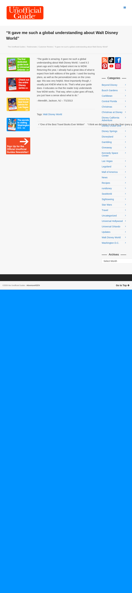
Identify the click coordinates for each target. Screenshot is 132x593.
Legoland (106, 166)
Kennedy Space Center (110, 154)
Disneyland (107, 136)
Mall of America (110, 172)
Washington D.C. (110, 243)
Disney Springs (109, 131)
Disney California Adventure (110, 119)
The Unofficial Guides (16, 47)
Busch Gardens (110, 90)
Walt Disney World (52, 114)
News (105, 177)
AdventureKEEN (33, 285)
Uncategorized (109, 215)
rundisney (107, 188)
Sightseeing (108, 199)
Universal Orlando (111, 226)
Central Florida (109, 101)
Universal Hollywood (112, 221)
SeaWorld (107, 193)
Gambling (107, 142)
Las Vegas (107, 161)
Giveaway (107, 147)
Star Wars (107, 204)
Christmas (107, 106)
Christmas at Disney (112, 112)
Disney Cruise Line (111, 125)
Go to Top (123, 285)
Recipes (106, 183)
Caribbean (107, 96)
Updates (106, 232)
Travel (105, 210)
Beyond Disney (109, 85)
